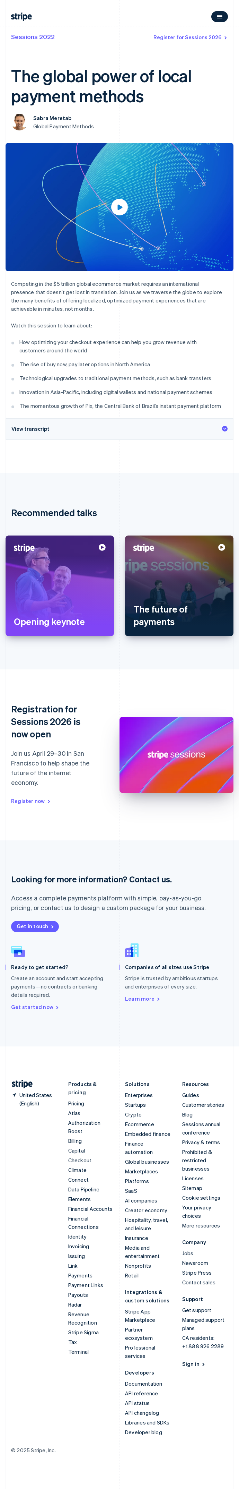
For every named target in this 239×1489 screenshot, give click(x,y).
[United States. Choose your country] (34, 1099)
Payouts (78, 1294)
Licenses (193, 1178)
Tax (72, 1341)
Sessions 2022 (33, 37)
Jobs (188, 1253)
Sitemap (192, 1187)
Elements (79, 1199)
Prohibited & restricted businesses (197, 1160)
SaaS (131, 1190)
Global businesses (147, 1161)
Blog (187, 1114)
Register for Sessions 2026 (190, 37)
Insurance (136, 1237)
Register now (31, 800)
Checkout (80, 1160)
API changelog (142, 1412)
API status (137, 1403)
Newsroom (195, 1262)
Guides (190, 1095)
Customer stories (203, 1104)
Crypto (133, 1114)
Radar (75, 1304)
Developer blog (143, 1432)
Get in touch (36, 926)
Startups (135, 1104)
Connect (78, 1179)
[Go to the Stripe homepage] (19, 1084)
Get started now (35, 1006)
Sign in (194, 1363)
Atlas (74, 1113)
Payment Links (86, 1285)
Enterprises (139, 1095)
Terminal (78, 1351)
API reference (141, 1393)
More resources (201, 1225)
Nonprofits (138, 1265)
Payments (80, 1275)
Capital (76, 1150)
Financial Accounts (90, 1208)
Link (73, 1265)
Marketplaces (141, 1171)
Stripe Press (197, 1272)
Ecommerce (139, 1124)
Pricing (76, 1103)
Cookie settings (201, 1197)
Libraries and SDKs (147, 1422)
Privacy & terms (201, 1142)
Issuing (76, 1255)
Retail (132, 1275)
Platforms (137, 1181)
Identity (77, 1236)
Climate (77, 1169)
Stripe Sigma (83, 1332)
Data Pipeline (84, 1189)
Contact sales (199, 1282)
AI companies (141, 1200)
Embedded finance (147, 1133)
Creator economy (146, 1210)
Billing (75, 1140)
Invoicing (78, 1246)
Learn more (143, 998)
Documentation (143, 1383)
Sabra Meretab (52, 117)
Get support (197, 1310)
